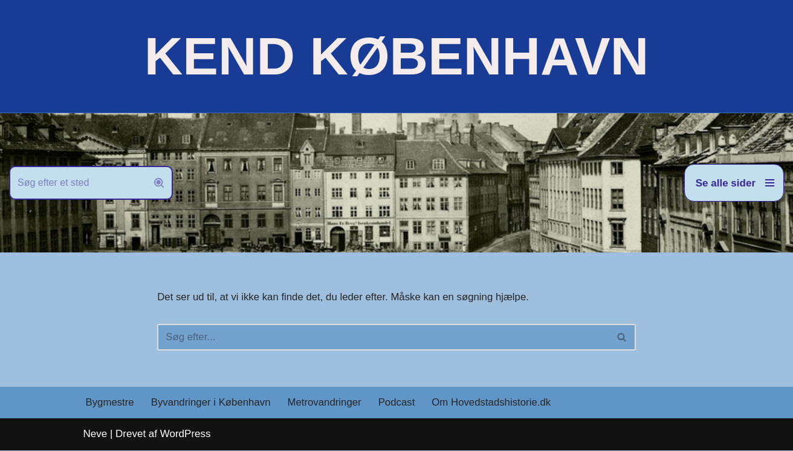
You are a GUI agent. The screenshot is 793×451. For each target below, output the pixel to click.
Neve (95, 434)
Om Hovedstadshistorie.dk (495, 403)
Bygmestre (110, 403)
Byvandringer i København (212, 403)
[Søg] (77, 183)
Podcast (399, 403)
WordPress (185, 434)
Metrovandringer (327, 403)
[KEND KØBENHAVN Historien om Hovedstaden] (396, 56)
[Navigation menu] (734, 183)
